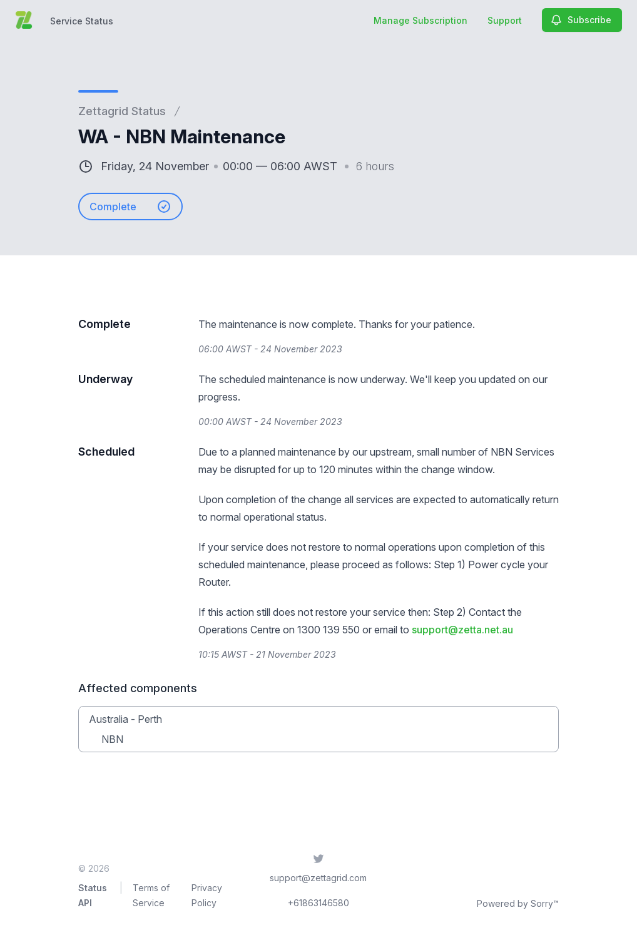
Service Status (81, 21)
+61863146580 (318, 902)
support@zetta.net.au (462, 629)
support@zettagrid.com (318, 877)
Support (504, 20)
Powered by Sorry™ (518, 903)
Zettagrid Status (122, 111)
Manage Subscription (420, 20)
